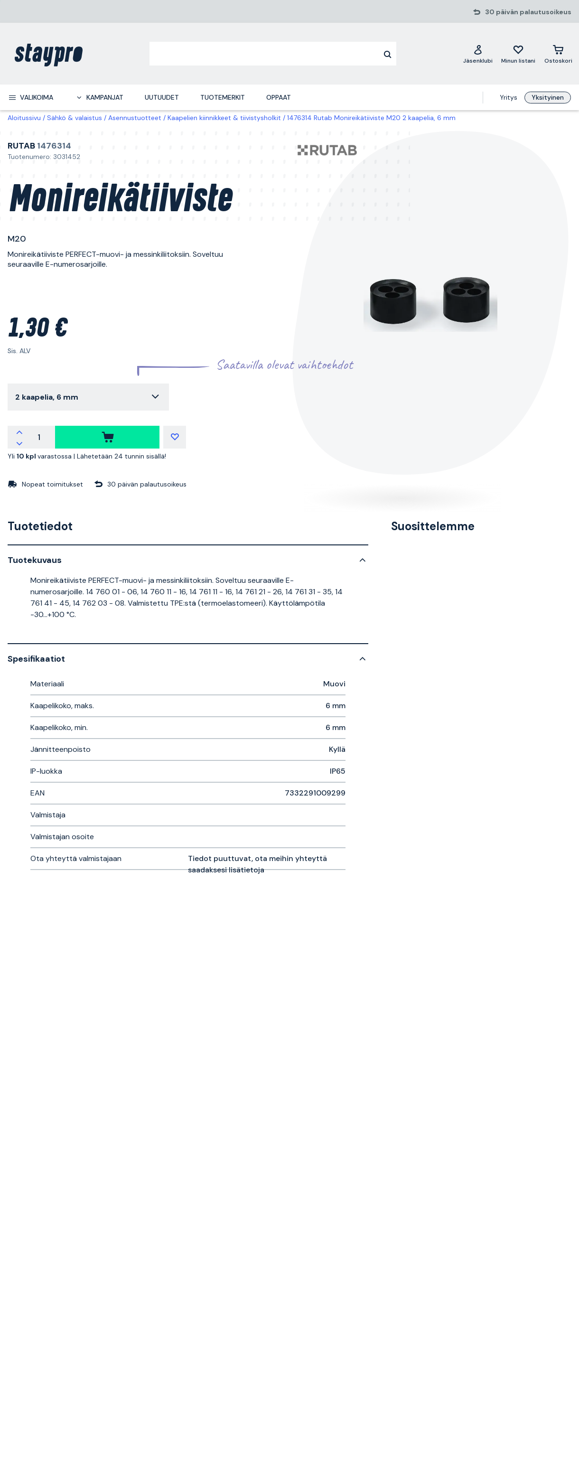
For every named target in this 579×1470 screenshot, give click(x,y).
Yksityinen (548, 97)
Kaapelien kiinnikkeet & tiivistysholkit (224, 117)
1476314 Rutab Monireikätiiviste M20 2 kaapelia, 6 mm (371, 117)
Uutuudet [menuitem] (162, 97)
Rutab (21, 145)
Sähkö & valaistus (74, 117)
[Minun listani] (518, 54)
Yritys (508, 97)
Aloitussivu (24, 117)
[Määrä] (39, 437)
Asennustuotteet (134, 117)
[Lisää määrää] (19, 431)
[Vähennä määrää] (19, 443)
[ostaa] (107, 437)
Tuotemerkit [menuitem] (222, 97)
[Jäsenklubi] (478, 54)
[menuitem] (30, 97)
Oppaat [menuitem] (278, 97)
